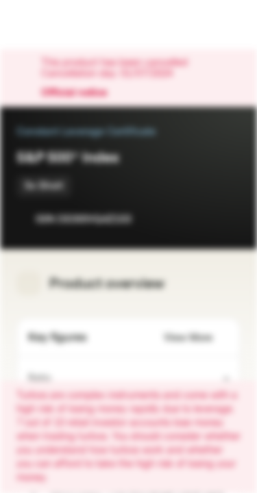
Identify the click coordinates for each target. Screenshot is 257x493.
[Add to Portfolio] (227, 219)
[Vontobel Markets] (53, 24)
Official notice (81, 93)
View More (196, 338)
